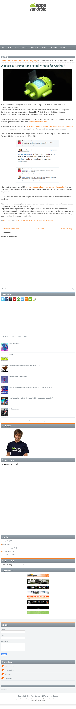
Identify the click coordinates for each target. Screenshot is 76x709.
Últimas (44, 48)
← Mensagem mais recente (10, 229)
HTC (27, 61)
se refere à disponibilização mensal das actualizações (45, 187)
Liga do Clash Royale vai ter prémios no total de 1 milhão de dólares (30, 387)
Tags (13, 336)
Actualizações (13, 61)
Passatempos (6, 52)
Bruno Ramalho (9, 666)
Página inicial (40, 229)
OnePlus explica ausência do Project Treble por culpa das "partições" (31, 398)
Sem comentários (48, 220)
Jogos (9, 48)
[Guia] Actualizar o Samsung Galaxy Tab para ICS (24, 365)
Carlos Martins (9, 670)
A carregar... (4, 689)
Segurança (34, 61)
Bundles (62, 48)
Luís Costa (8, 674)
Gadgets (24, 48)
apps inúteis (6, 551)
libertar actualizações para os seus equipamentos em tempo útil (50, 127)
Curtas (4, 544)
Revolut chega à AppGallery (18, 376)
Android (22, 61)
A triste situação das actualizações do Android (33, 66)
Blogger (44, 421)
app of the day (7, 555)
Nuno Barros (8, 678)
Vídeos (17, 48)
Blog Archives (22, 336)
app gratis (5, 541)
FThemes (22, 699)
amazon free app (7, 548)
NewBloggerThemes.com (38, 700)
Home (3, 48)
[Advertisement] (38, 28)
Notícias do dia (14, 409)
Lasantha (39, 699)
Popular (5, 336)
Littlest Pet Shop (14, 344)
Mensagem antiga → (67, 229)
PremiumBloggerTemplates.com (53, 699)
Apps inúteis (53, 48)
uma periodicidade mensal (38, 122)
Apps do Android (37, 696)
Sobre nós (16, 52)
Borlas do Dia (34, 48)
